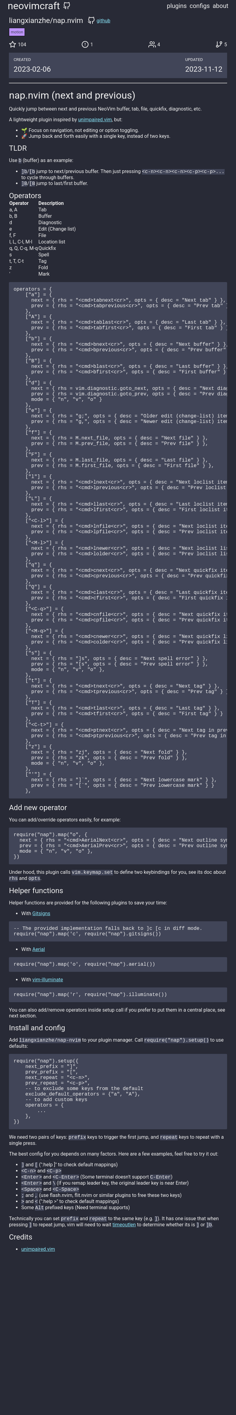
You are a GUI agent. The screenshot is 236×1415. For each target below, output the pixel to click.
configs (200, 5)
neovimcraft (34, 6)
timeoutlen (124, 1373)
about (220, 5)
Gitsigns (41, 1035)
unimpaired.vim (95, 120)
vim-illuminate (47, 1105)
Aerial (38, 1074)
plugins (177, 5)
